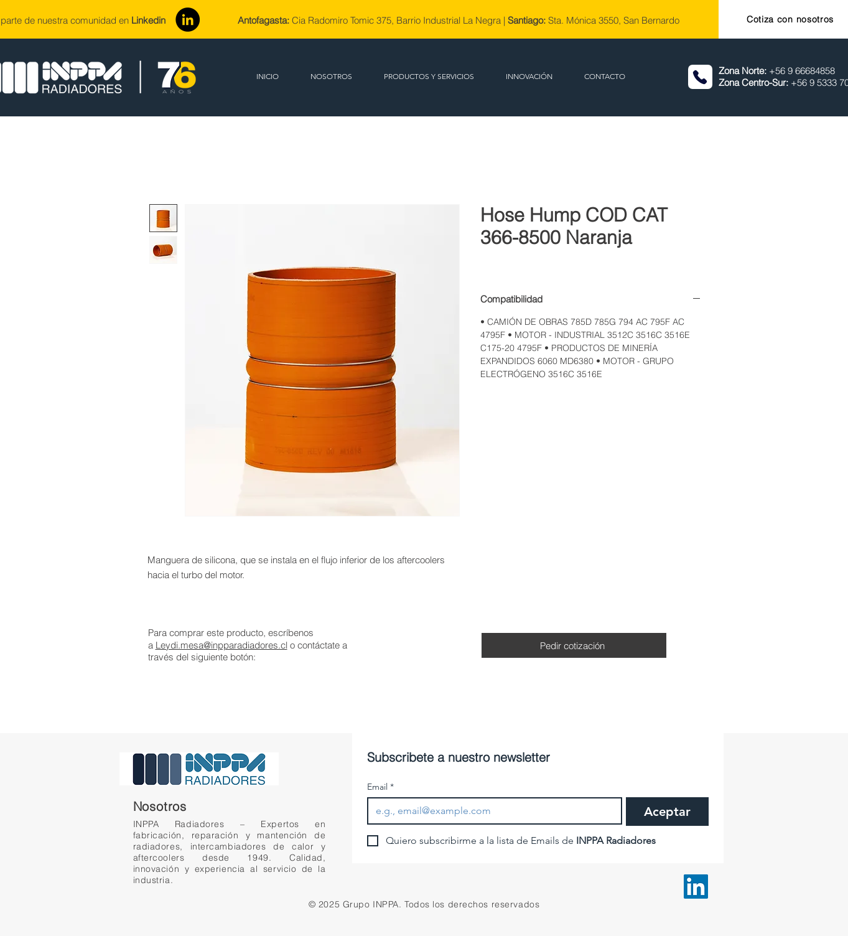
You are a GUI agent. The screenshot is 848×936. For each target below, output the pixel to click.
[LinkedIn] (187, 19)
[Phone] (700, 77)
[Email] (490, 810)
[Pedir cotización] (574, 645)
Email (380, 787)
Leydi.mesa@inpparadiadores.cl (221, 645)
